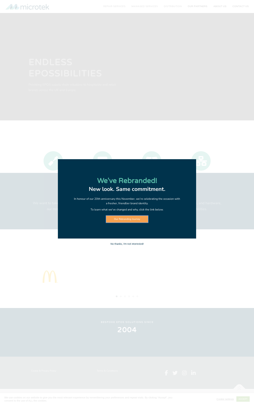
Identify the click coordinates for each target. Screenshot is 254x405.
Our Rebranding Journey (127, 219)
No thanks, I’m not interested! (127, 243)
